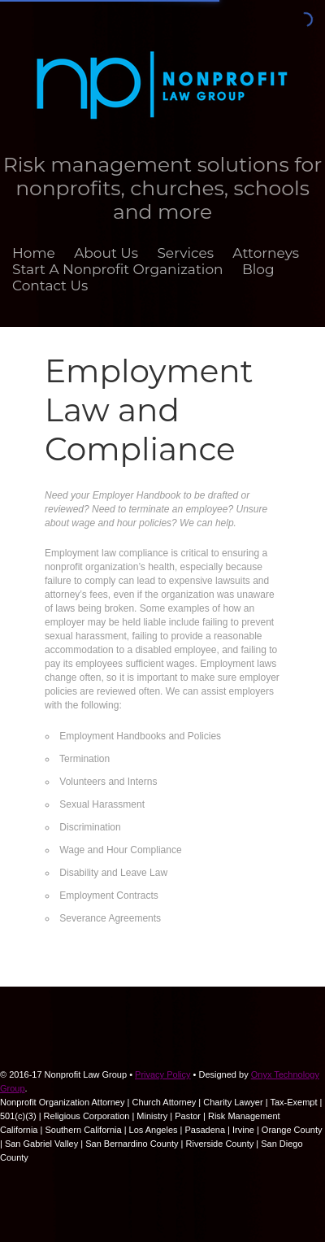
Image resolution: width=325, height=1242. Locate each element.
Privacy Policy (162, 1074)
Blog (258, 269)
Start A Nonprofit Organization (117, 269)
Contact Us (50, 285)
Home (33, 253)
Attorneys (265, 253)
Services (185, 253)
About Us (106, 253)
